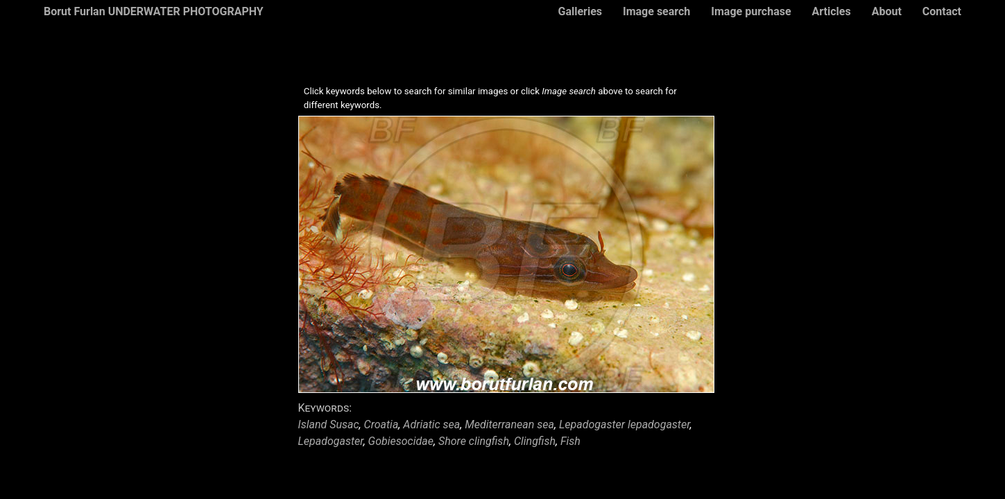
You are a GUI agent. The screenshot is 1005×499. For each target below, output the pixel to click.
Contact (941, 11)
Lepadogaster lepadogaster (624, 424)
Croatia (381, 424)
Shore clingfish (473, 441)
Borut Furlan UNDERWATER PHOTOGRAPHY (154, 11)
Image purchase (751, 11)
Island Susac (328, 424)
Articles (831, 11)
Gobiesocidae (400, 441)
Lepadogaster (330, 441)
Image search (656, 11)
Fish (570, 441)
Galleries (580, 11)
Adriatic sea (431, 424)
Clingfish (535, 441)
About (887, 11)
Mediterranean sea (509, 424)
